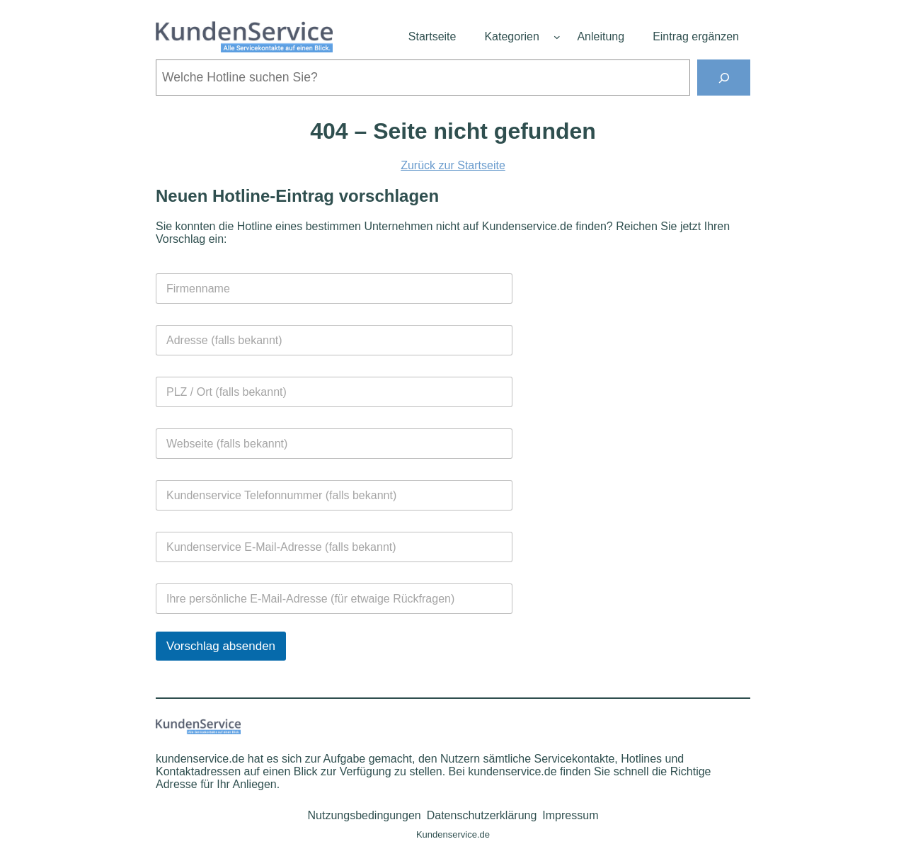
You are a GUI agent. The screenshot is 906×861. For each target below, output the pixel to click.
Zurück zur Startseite (453, 165)
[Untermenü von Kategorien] (557, 36)
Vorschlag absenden (220, 646)
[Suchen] (723, 77)
